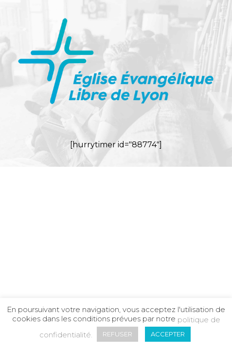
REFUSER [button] (117, 334)
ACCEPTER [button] (168, 334)
